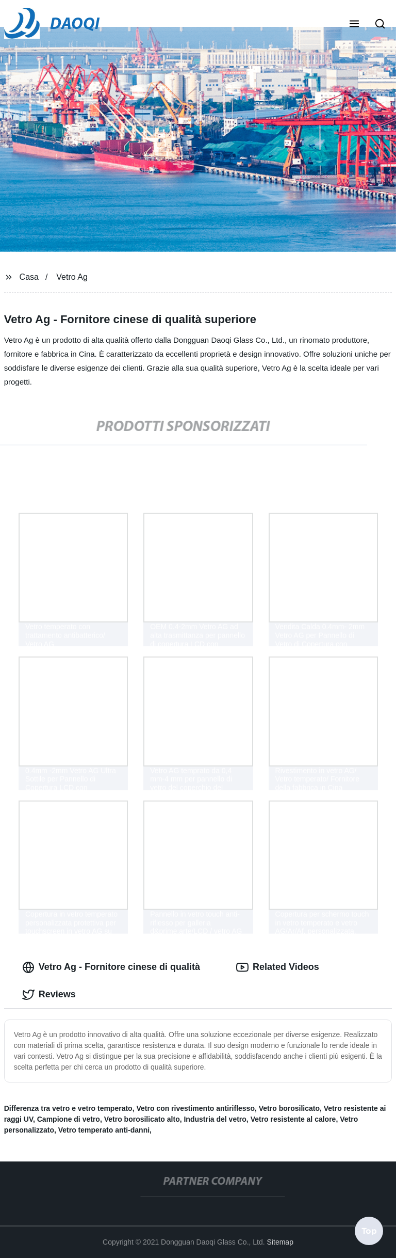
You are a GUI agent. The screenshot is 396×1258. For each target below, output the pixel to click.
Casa (29, 277)
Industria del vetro (215, 1119)
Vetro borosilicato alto (142, 1119)
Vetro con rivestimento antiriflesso (195, 1108)
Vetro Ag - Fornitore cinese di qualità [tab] (111, 967)
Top (369, 1230)
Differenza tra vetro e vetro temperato (68, 1108)
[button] (354, 24)
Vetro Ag (72, 277)
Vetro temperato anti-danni (104, 1130)
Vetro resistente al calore (293, 1119)
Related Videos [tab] (277, 967)
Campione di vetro (68, 1119)
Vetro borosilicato (289, 1108)
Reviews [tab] (49, 995)
